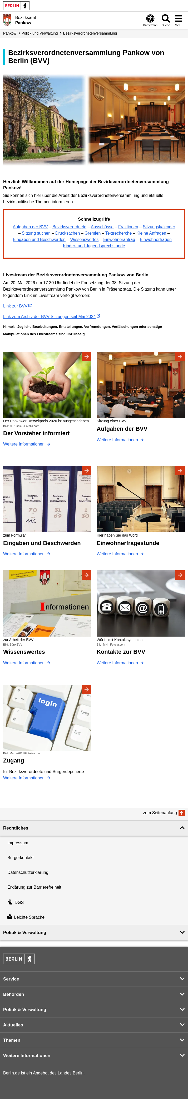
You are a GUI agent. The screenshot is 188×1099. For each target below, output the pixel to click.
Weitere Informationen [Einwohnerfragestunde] (118, 554)
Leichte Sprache (25, 917)
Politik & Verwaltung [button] (24, 932)
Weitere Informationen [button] (26, 1055)
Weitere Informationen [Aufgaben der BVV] (118, 440)
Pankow (9, 33)
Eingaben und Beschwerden (39, 239)
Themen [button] (11, 1040)
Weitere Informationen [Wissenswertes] (24, 663)
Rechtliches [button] (15, 828)
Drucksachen (67, 233)
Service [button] (11, 979)
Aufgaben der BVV (30, 227)
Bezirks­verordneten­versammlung (90, 33)
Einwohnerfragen (156, 239)
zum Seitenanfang (160, 813)
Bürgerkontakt (20, 857)
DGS (15, 902)
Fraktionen (128, 227)
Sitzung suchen (36, 233)
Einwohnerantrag (119, 239)
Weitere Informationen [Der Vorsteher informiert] (24, 444)
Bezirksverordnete (69, 227)
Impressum (17, 843)
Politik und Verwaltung (40, 33)
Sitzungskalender (159, 227)
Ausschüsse (102, 227)
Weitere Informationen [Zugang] (24, 778)
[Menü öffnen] (178, 20)
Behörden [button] (13, 994)
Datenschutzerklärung (27, 872)
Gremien (93, 233)
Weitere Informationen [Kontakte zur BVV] (118, 663)
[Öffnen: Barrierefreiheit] (150, 20)
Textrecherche (118, 233)
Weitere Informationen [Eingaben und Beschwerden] (24, 554)
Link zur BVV (15, 306)
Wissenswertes (84, 239)
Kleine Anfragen (151, 233)
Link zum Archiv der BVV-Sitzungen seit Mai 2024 (49, 316)
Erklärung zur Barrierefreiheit (34, 887)
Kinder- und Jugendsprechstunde (94, 246)
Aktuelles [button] (13, 1024)
